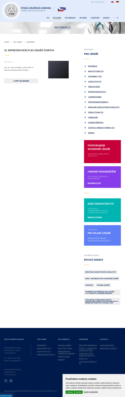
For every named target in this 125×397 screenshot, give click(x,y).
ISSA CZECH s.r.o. (52, 391)
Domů (6, 42)
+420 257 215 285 (13, 358)
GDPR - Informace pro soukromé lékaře (101, 278)
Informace (30, 42)
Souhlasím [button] (70, 392)
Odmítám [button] (79, 392)
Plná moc (89, 285)
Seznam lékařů (103, 285)
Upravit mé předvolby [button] (91, 392)
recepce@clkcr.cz (15, 361)
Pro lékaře (17, 42)
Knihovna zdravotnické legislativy (100, 272)
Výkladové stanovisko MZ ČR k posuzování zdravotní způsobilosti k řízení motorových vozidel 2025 (101, 301)
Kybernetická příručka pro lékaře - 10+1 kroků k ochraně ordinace (100, 292)
